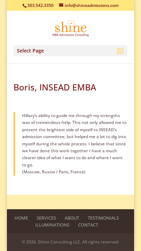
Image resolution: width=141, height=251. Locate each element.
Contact (88, 225)
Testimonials (103, 218)
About (72, 218)
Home (21, 218)
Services (46, 218)
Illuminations (52, 225)
